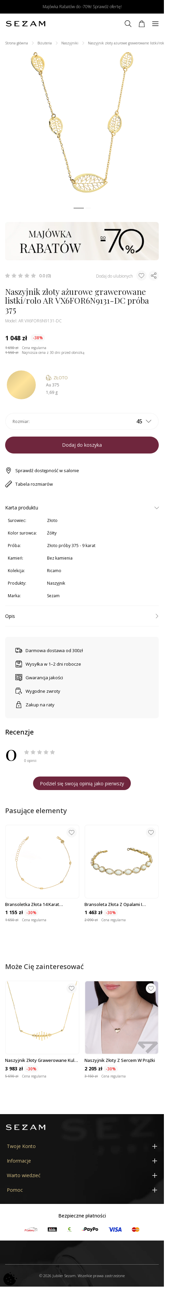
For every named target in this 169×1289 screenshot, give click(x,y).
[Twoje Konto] (82, 1146)
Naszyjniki (69, 43)
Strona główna (16, 43)
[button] (79, 208)
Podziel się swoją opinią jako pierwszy (82, 783)
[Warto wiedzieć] (82, 1175)
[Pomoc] (82, 1190)
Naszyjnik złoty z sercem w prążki (119, 1060)
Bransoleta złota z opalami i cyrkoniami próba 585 (113, 904)
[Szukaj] (128, 23)
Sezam (53, 596)
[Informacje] (82, 1160)
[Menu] (155, 23)
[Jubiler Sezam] (25, 24)
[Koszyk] (141, 23)
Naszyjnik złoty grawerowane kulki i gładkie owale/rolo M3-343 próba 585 (41, 1060)
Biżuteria (44, 43)
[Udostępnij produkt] (154, 275)
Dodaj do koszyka (82, 445)
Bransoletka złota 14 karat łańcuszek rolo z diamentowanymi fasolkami (41, 904)
